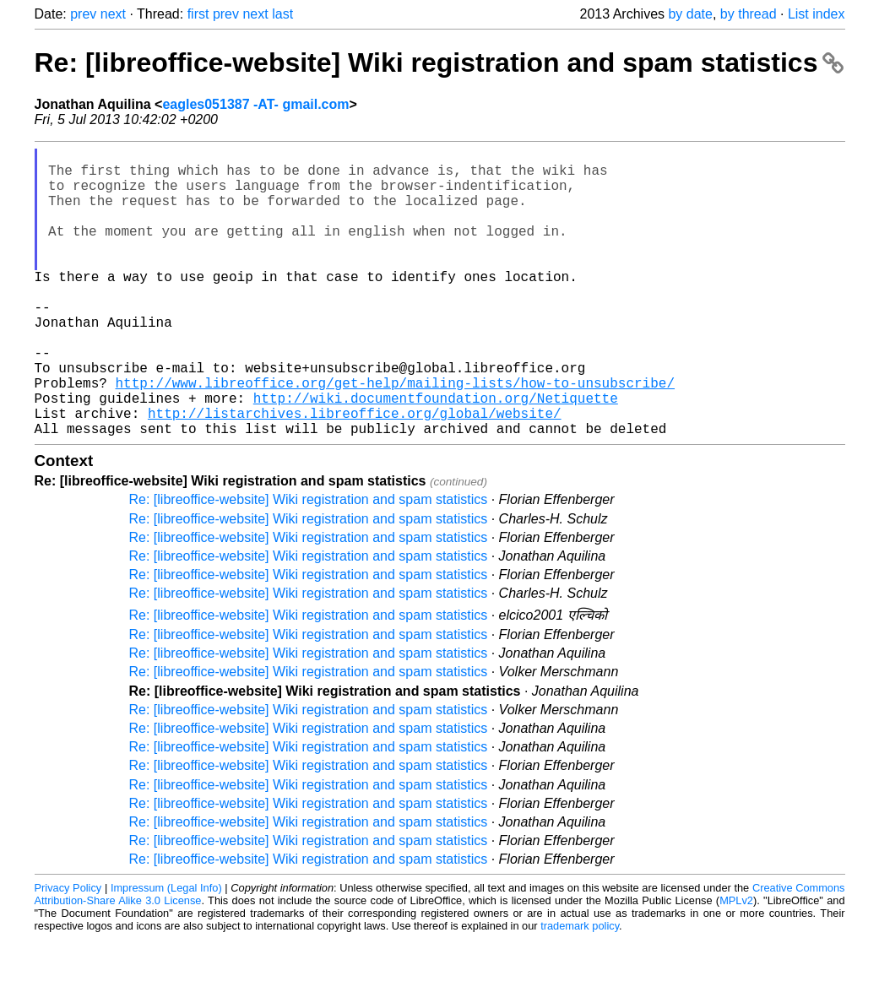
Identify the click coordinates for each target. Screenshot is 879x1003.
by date (690, 14)
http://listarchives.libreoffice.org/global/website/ (355, 473)
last (282, 14)
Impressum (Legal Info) (166, 952)
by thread (748, 14)
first (198, 14)
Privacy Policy (68, 952)
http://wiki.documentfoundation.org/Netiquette (435, 455)
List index (816, 14)
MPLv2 (736, 964)
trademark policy (579, 990)
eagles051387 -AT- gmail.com (255, 104)
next (113, 14)
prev (83, 14)
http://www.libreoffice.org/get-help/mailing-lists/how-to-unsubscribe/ (395, 436)
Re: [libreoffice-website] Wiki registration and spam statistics (439, 62)
